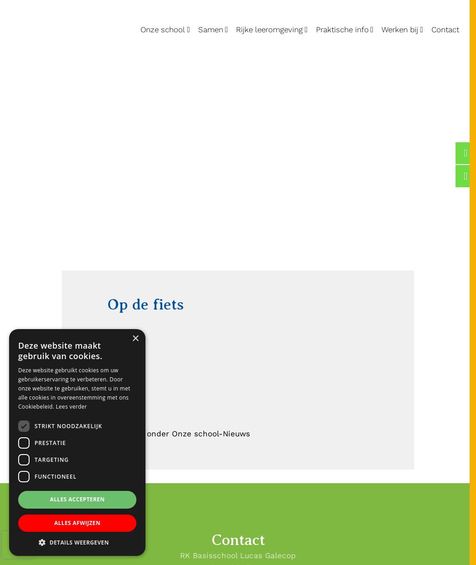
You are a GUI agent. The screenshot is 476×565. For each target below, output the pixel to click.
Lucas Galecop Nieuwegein (28, 1)
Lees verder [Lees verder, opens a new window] (71, 406)
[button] (77, 542)
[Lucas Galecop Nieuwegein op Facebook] (466, 153)
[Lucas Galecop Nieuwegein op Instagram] (466, 176)
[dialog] (77, 442)
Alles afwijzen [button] (77, 523)
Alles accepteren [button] (77, 499)
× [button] (135, 338)
